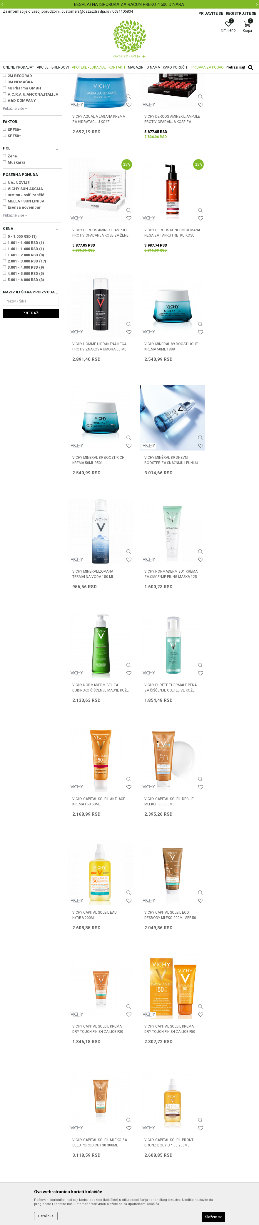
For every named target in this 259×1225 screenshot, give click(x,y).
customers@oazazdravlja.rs (29, 1108)
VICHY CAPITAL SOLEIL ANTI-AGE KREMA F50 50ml (95, 611)
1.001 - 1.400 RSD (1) (26, 316)
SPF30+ (14, 203)
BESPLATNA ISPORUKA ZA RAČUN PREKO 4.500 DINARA (129, 4)
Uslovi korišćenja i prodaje (156, 1057)
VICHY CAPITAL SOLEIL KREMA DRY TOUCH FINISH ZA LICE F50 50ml (226, 721)
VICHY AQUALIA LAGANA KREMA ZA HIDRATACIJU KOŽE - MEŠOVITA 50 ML (92, 188)
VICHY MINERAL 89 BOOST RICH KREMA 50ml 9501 (94, 398)
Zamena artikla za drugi (155, 1107)
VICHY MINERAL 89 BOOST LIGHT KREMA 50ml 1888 (223, 292)
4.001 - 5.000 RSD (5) (26, 347)
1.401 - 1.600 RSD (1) (26, 322)
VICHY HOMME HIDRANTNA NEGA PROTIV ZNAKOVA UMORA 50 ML (159, 294)
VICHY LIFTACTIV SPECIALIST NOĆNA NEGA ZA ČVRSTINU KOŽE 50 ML (225, 934)
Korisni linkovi (80, 1090)
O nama (75, 1057)
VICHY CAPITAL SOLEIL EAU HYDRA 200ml (224, 611)
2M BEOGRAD (20, 149)
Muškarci (16, 236)
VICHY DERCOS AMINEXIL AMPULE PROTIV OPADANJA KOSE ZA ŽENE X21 (225, 188)
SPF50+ (14, 209)
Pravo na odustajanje (152, 1131)
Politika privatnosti (150, 1065)
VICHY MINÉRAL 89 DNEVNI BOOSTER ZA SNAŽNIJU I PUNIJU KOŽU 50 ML (159, 401)
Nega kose (14, 111)
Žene (12, 229)
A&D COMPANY (22, 174)
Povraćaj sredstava (150, 1123)
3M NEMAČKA (20, 155)
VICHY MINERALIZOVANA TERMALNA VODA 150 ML (222, 398)
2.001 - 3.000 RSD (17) (27, 335)
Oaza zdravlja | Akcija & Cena (27, 77)
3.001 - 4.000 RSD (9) (26, 341)
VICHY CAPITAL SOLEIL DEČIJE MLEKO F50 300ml (162, 611)
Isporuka (140, 1098)
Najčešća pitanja (83, 1082)
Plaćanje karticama (150, 1090)
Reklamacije (144, 1115)
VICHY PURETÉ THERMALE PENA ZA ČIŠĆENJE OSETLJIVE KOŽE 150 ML (223, 508)
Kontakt (75, 1074)
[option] (129, 4)
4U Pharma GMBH (24, 161)
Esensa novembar (24, 281)
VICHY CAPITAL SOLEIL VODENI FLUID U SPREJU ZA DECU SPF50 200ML (95, 934)
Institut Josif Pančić (26, 268)
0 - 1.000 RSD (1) (22, 310)
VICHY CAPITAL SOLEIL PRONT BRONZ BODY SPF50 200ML (161, 825)
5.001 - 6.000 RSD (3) (26, 353)
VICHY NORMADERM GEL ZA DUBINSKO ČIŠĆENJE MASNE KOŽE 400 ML (160, 508)
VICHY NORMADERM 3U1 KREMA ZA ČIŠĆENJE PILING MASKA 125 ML (95, 508)
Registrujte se (241, 13)
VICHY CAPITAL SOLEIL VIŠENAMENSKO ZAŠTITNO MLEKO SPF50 (224, 827)
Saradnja (76, 1065)
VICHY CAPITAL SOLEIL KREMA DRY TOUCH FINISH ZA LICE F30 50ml (162, 721)
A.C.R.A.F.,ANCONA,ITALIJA (33, 168)
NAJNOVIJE (18, 256)
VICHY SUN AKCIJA (25, 262)
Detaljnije (46, 1216)
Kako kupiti (143, 1074)
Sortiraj (217, 86)
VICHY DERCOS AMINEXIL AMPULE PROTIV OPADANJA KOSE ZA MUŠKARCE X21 (160, 188)
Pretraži (31, 386)
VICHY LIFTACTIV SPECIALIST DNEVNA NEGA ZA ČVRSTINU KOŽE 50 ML (160, 934)
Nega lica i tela (18, 105)
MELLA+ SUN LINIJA (26, 274)
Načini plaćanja (146, 1082)
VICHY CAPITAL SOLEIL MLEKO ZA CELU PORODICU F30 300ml (96, 827)
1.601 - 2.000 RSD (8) (26, 328)
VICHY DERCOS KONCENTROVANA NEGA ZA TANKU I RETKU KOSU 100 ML (96, 294)
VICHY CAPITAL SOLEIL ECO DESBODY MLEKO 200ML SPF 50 (95, 721)
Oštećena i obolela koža (25, 117)
